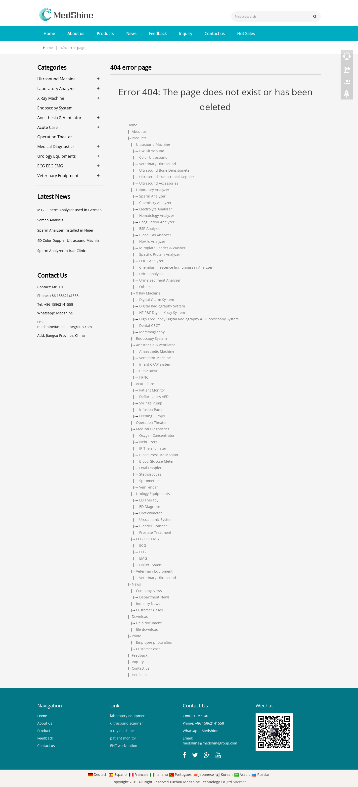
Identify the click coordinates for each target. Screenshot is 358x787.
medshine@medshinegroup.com (64, 326)
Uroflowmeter (150, 513)
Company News (149, 590)
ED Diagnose (149, 506)
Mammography (152, 332)
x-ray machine (122, 730)
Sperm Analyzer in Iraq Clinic (61, 250)
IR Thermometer (152, 448)
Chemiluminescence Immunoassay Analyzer (176, 267)
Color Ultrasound (153, 157)
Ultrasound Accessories (158, 183)
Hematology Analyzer (156, 215)
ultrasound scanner (126, 723)
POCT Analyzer (151, 260)
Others (145, 286)
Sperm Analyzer (152, 196)
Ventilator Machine (155, 357)
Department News (154, 597)
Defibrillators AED (154, 396)
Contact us (215, 33)
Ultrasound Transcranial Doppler (166, 176)
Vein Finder (148, 487)
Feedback (158, 33)
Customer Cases (149, 610)
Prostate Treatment (155, 532)
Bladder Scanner (153, 526)
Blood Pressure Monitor (159, 454)
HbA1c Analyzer (152, 241)
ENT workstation (123, 745)
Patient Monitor (152, 390)
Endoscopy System (151, 338)
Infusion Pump (151, 409)
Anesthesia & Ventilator (155, 345)
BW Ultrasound (151, 150)
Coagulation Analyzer (157, 222)
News (131, 33)
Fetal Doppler (150, 467)
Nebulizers (148, 442)
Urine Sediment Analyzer (160, 280)
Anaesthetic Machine (156, 351)
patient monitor (123, 738)
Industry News (148, 603)
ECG (142, 545)
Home (49, 33)
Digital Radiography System (162, 306)
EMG (143, 558)
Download (140, 616)
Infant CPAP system (155, 364)
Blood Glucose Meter (156, 461)
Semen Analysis (50, 220)
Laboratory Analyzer (152, 189)
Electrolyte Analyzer (155, 209)
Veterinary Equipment (154, 571)
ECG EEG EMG (147, 539)
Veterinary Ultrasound (157, 163)
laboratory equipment (128, 715)
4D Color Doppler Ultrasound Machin (68, 240)
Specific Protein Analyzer (159, 254)
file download (147, 629)
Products (105, 33)
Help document (149, 623)
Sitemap (240, 782)
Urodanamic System (156, 519)
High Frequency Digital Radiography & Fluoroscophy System (189, 319)
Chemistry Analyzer (155, 202)
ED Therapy (148, 500)
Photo (136, 636)
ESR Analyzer (150, 228)
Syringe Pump (150, 403)
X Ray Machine (148, 293)
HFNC (143, 377)
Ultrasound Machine (153, 144)
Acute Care (145, 383)
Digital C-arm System (156, 299)
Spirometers (149, 480)
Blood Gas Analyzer (155, 235)
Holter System (150, 564)
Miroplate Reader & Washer (162, 248)
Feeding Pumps (152, 416)
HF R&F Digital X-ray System (162, 312)
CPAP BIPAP (148, 370)
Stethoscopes (150, 474)
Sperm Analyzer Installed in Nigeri (65, 230)
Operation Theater (151, 422)
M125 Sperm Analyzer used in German (69, 209)
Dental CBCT (149, 325)
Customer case (148, 648)
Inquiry (185, 33)
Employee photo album (155, 642)
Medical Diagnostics (152, 429)
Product (43, 730)
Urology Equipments (153, 493)
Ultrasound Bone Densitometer (165, 170)
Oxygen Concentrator (157, 435)
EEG (142, 551)
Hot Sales (246, 33)
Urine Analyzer (151, 273)
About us (75, 33)
